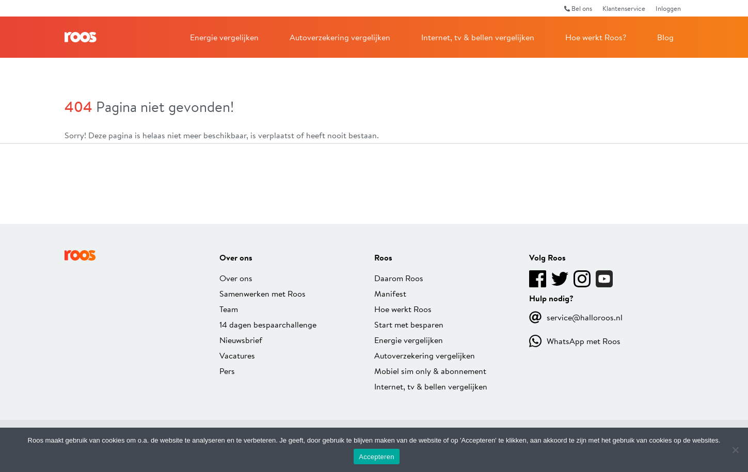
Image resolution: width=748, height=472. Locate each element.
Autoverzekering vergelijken (340, 36)
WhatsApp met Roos (574, 341)
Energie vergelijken (224, 36)
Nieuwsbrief (240, 339)
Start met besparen (408, 324)
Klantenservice (623, 8)
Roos (81, 37)
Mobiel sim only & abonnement (430, 370)
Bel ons (578, 8)
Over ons (235, 277)
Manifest (390, 293)
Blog (665, 36)
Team (228, 308)
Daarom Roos (398, 277)
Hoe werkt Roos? (595, 36)
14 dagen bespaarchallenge (267, 324)
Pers (227, 370)
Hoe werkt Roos (403, 308)
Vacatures (237, 355)
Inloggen (668, 8)
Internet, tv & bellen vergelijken (477, 36)
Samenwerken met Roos (262, 293)
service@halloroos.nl (576, 317)
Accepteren (376, 457)
